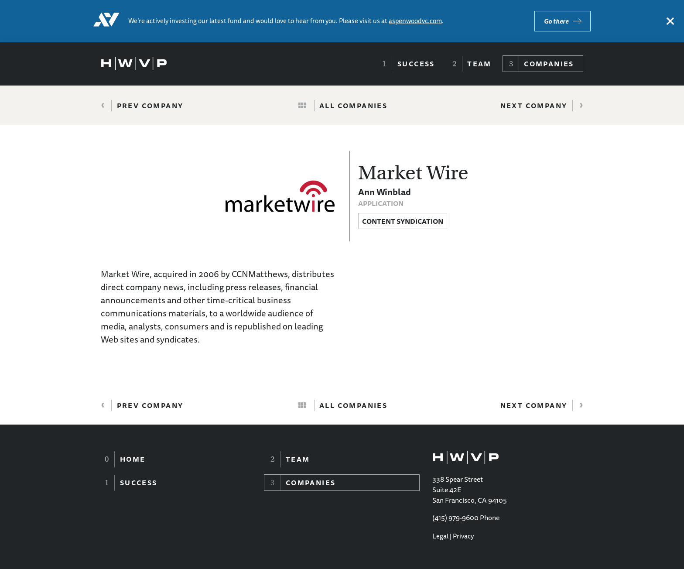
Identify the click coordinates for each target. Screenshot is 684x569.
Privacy (463, 536)
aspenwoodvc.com (415, 21)
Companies (549, 63)
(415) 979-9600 (455, 517)
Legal (440, 536)
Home (133, 459)
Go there (556, 21)
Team (479, 63)
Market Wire (413, 173)
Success (416, 63)
